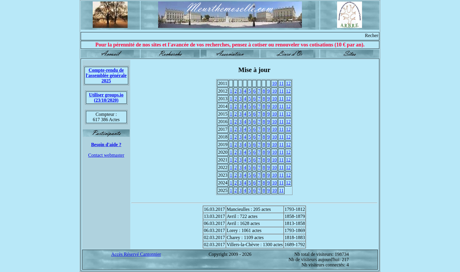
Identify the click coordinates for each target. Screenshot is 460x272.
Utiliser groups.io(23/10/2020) (106, 97)
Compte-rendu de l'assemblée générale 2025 (106, 75)
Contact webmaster (106, 155)
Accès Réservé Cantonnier (136, 254)
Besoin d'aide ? (106, 144)
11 (281, 83)
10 (274, 83)
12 (288, 83)
